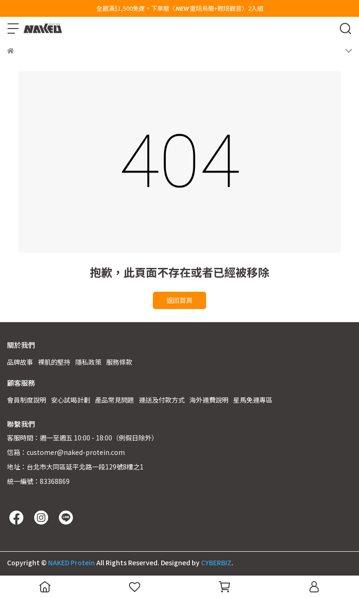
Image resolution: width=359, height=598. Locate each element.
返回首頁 (179, 300)
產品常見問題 (114, 399)
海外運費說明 (209, 399)
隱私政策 (88, 362)
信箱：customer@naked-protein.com (66, 452)
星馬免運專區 (253, 399)
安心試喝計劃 (70, 399)
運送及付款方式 (162, 399)
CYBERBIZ (216, 562)
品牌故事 (20, 362)
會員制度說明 (26, 399)
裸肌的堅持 (54, 362)
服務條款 (119, 362)
